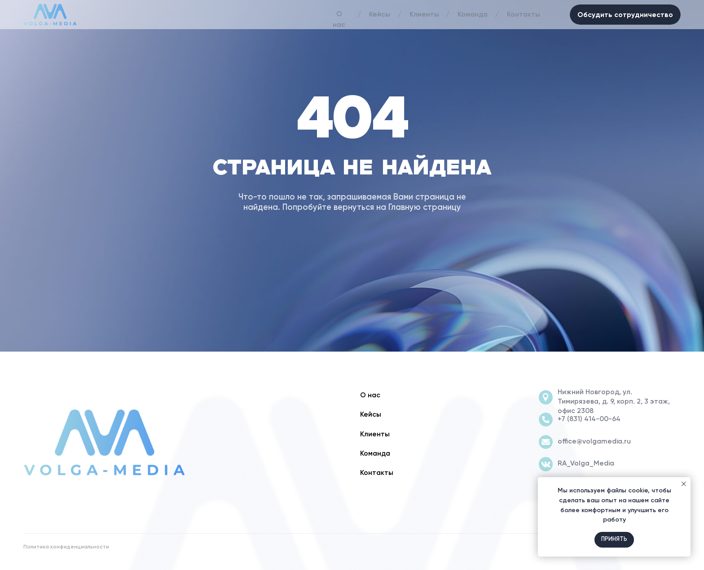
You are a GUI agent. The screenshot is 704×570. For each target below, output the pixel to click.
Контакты (523, 14)
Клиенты (424, 14)
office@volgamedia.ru (594, 441)
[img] (104, 442)
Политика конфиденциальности (66, 547)
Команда (473, 14)
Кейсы (379, 14)
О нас (339, 20)
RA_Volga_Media (586, 463)
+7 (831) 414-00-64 (589, 419)
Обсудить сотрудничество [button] (625, 14)
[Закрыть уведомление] (683, 483)
